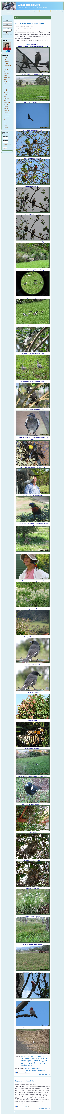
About (12, 13)
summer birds (41, 1070)
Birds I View (43, 11)
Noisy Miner (35, 1058)
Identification (10, 11)
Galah (42, 1062)
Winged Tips (35, 11)
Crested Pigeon (37, 1060)
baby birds (27, 1068)
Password (6, 140)
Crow (41, 1064)
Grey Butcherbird (26, 1058)
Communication (19, 11)
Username (6, 136)
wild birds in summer (30, 1070)
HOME (4, 11)
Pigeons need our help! (25, 1081)
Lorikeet (45, 1060)
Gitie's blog (47, 1074)
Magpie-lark (36, 1062)
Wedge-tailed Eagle (26, 1064)
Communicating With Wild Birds (8, 73)
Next (38, 44)
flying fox (30, 1065)
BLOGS (8, 13)
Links (5, 125)
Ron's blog (47, 1108)
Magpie (23, 1056)
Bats (49, 11)
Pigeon (29, 1060)
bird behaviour (36, 1068)
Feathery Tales (55, 11)
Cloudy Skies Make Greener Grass (29, 23)
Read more (41, 1074)
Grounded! (6, 92)
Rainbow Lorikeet (26, 1062)
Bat (45, 1064)
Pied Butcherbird (39, 1056)
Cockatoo (24, 1065)
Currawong (44, 1058)
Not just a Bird (27, 11)
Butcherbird (30, 1056)
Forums (6, 127)
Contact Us (7, 119)
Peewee (36, 1064)
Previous (28, 44)
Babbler (23, 1060)
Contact (17, 13)
